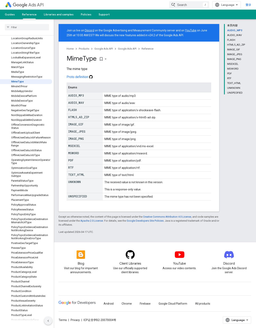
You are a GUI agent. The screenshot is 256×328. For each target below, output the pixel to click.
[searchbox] (27, 27)
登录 (248, 4)
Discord (89, 30)
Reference (147, 48)
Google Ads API (103, 48)
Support (104, 14)
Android (109, 303)
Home (70, 48)
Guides (10, 14)
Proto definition (80, 77)
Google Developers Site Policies (145, 220)
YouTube (190, 30)
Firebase (145, 303)
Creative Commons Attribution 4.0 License (167, 216)
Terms (63, 320)
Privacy (75, 320)
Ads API (28, 5)
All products (202, 303)
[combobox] (189, 4)
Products (84, 48)
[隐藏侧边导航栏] (48, 321)
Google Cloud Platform (173, 303)
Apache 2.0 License (91, 220)
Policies (86, 14)
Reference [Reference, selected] (29, 14)
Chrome (127, 303)
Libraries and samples (59, 14)
